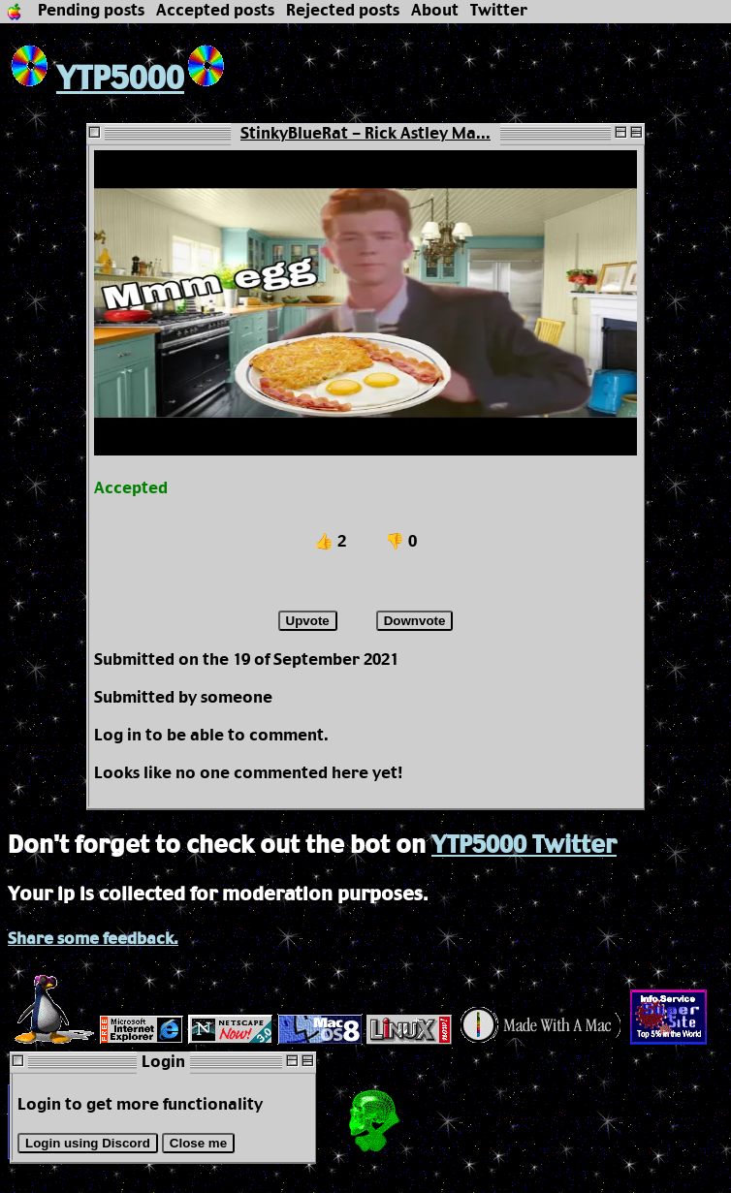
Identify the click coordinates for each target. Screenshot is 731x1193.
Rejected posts (342, 11)
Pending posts (91, 11)
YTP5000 (96, 80)
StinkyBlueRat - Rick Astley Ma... (365, 134)
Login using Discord (87, 1143)
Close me (198, 1143)
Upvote (308, 620)
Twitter (498, 11)
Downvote (415, 620)
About (435, 11)
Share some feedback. (93, 939)
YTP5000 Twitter (524, 846)
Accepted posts (215, 11)
